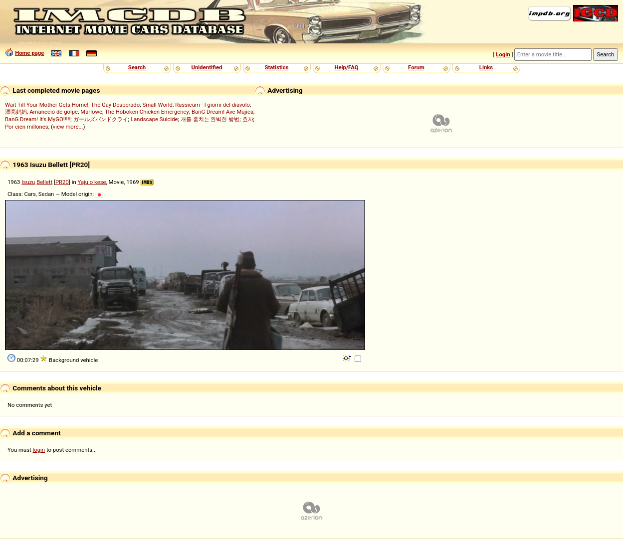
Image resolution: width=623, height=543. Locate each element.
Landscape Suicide (154, 119)
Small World (157, 104)
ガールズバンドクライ (100, 119)
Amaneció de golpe (53, 111)
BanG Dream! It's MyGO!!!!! (37, 119)
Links (486, 67)
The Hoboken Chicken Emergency (147, 111)
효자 (247, 119)
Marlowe (91, 111)
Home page (29, 52)
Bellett (44, 182)
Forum (416, 67)
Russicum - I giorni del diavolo (212, 104)
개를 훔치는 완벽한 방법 (210, 119)
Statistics (276, 67)
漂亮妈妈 (16, 111)
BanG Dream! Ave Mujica (222, 111)
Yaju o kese (91, 182)
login (39, 449)
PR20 (62, 182)
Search (137, 67)
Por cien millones (26, 126)
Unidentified (207, 67)
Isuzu (28, 182)
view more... (68, 126)
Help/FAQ (346, 67)
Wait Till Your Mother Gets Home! (46, 104)
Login (503, 54)
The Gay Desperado (115, 104)
